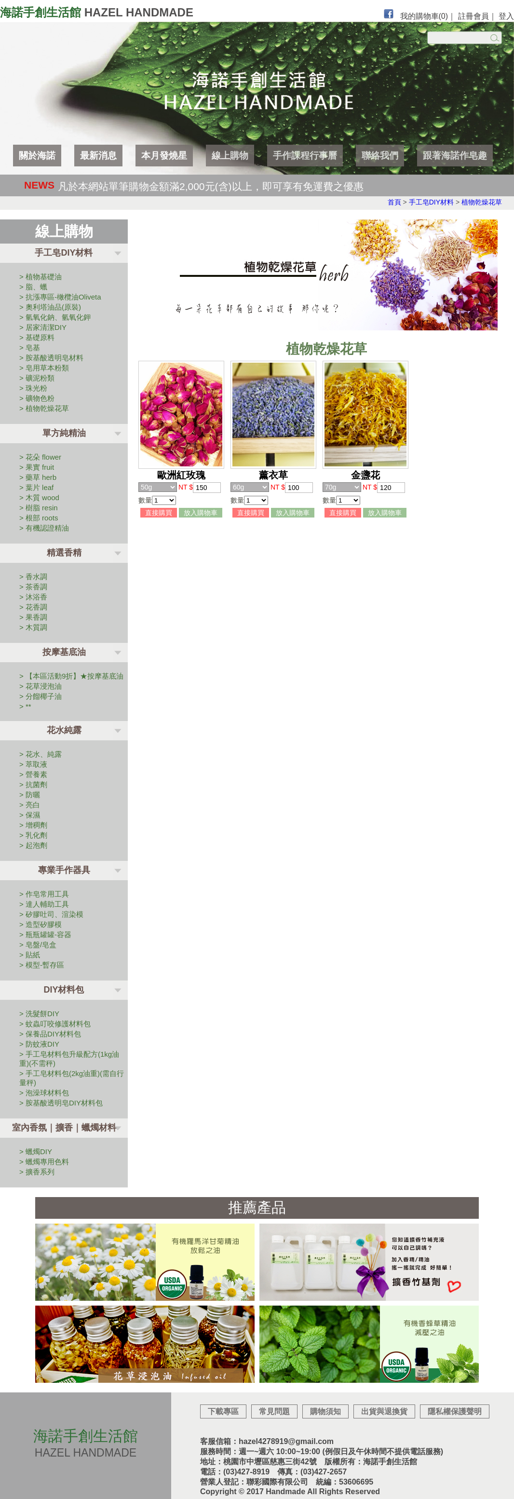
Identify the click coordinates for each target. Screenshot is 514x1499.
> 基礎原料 (36, 337)
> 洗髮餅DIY (39, 1013)
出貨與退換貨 (384, 1411)
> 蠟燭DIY (35, 1151)
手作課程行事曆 (305, 155)
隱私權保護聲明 (455, 1411)
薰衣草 (273, 475)
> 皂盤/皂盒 (37, 944)
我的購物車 (424, 16)
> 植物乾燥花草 (44, 408)
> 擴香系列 (36, 1172)
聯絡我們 (380, 155)
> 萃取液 (33, 764)
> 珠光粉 (33, 388)
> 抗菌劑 (33, 784)
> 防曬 (29, 794)
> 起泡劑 (33, 845)
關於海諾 (37, 155)
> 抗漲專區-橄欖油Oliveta (60, 297)
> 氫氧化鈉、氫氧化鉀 (55, 317)
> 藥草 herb (37, 477)
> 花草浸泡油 (40, 686)
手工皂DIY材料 (431, 202)
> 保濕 (29, 815)
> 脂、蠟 (33, 287)
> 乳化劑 (33, 835)
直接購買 (158, 513)
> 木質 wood (39, 497)
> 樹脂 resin (38, 508)
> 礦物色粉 (36, 398)
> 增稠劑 (33, 825)
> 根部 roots (38, 518)
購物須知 (325, 1411)
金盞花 (365, 475)
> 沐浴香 (33, 597)
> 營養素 (33, 774)
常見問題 (274, 1411)
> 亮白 (29, 805)
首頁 (394, 202)
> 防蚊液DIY (39, 1044)
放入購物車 (200, 513)
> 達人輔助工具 (44, 904)
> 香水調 (33, 576)
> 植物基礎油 (40, 277)
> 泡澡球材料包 (44, 1093)
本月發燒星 (164, 155)
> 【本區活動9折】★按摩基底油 (71, 676)
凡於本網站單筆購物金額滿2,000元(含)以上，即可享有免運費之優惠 (211, 186)
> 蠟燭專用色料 (44, 1162)
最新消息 (98, 155)
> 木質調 (33, 627)
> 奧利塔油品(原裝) (50, 307)
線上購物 (230, 155)
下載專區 (223, 1411)
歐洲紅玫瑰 (181, 475)
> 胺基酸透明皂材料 (51, 358)
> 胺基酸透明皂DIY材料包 (61, 1103)
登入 (506, 16)
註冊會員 (473, 16)
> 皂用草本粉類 (44, 368)
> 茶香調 (33, 587)
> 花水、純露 (40, 754)
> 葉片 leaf (36, 487)
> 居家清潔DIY (43, 327)
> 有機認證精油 (44, 528)
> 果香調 (33, 617)
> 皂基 (29, 347)
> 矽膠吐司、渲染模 (51, 914)
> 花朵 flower (40, 457)
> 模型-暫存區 (41, 965)
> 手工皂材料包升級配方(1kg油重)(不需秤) (69, 1058)
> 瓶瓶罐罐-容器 (45, 934)
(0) (443, 16)
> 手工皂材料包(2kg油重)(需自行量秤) (71, 1078)
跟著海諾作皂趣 (455, 155)
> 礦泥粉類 (36, 378)
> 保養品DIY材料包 (50, 1034)
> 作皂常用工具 (44, 894)
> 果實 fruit (36, 467)
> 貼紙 (29, 955)
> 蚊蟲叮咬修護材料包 (55, 1024)
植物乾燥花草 (481, 202)
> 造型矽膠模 (40, 924)
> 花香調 (33, 607)
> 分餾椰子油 (40, 696)
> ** (25, 706)
